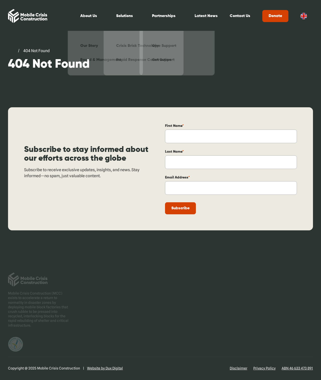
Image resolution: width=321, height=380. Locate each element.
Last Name (174, 151)
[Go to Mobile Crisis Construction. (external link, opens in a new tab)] (11, 51)
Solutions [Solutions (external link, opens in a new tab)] (124, 16)
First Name (174, 126)
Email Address (177, 177)
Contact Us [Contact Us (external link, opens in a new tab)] (240, 16)
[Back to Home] (27, 16)
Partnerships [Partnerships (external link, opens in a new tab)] (164, 16)
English (303, 16)
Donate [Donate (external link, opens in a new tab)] (275, 16)
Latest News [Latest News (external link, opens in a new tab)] (206, 16)
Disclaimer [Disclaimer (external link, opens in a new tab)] (238, 368)
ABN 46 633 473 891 (297, 368)
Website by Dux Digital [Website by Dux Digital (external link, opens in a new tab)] (105, 368)
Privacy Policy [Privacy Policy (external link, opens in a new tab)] (264, 368)
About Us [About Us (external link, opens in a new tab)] (88, 16)
